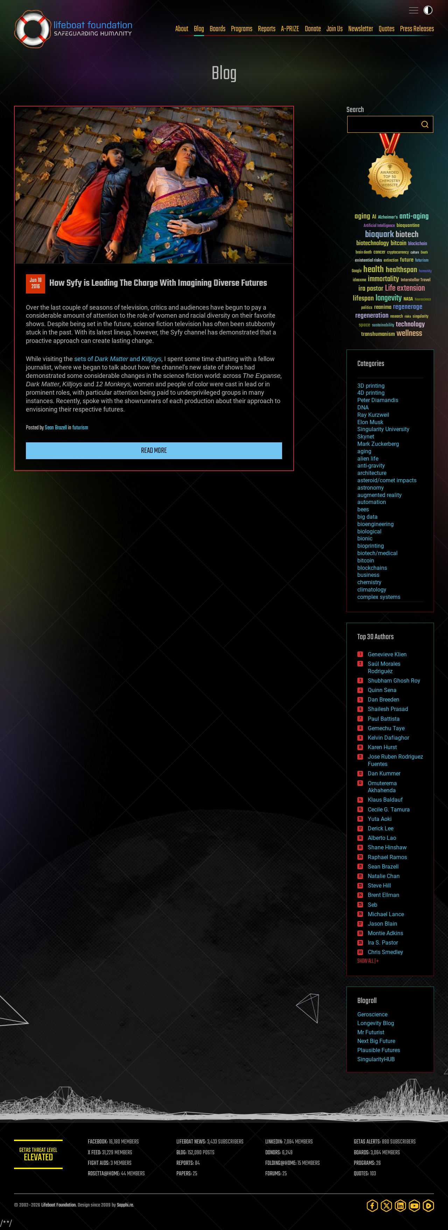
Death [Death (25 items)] (424, 253)
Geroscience (372, 1014)
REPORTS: (185, 1163)
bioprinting (370, 546)
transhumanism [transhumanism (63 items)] (378, 334)
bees (363, 509)
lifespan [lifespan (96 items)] (363, 299)
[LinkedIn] (400, 1206)
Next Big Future (376, 1041)
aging (364, 451)
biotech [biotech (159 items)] (407, 235)
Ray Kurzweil (373, 415)
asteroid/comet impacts (386, 480)
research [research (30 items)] (396, 317)
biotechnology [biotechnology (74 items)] (372, 243)
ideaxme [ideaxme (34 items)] (359, 280)
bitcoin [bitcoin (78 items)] (398, 243)
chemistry (369, 582)
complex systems (378, 597)
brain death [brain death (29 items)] (364, 252)
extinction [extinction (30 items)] (391, 260)
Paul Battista (384, 719)
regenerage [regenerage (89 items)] (407, 307)
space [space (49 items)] (364, 325)
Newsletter (360, 29)
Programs (241, 29)
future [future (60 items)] (406, 260)
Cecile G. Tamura (389, 809)
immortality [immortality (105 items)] (383, 279)
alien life (367, 458)
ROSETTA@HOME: (104, 1174)
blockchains (372, 568)
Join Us (335, 29)
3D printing (371, 385)
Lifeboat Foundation (58, 1205)
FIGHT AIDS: (99, 1163)
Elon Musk (370, 422)
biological (369, 531)
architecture (371, 473)
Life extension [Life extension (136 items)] (405, 288)
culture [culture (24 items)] (415, 253)
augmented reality (379, 495)
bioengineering (375, 524)
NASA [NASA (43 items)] (408, 299)
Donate (313, 29)
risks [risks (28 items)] (408, 317)
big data (367, 516)
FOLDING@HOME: (281, 1163)
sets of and (117, 358)
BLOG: (182, 1153)
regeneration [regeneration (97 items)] (371, 316)
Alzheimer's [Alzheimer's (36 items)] (388, 217)
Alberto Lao (382, 838)
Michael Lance (386, 914)
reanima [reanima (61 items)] (382, 307)
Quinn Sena (382, 690)
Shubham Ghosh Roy (394, 680)
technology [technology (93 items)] (410, 325)
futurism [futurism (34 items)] (421, 260)
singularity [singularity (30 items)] (420, 317)
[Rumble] (428, 1206)
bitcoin (365, 560)
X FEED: (95, 1153)
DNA (363, 407)
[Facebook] (372, 1206)
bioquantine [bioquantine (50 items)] (408, 225)
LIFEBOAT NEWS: (191, 1142)
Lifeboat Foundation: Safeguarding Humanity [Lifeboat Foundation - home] (73, 29)
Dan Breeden (383, 699)
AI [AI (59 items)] (374, 217)
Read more (154, 451)
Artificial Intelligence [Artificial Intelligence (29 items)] (379, 226)
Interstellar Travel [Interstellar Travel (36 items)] (415, 280)
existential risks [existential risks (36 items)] (368, 260)
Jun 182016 (36, 283)
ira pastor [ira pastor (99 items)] (370, 289)
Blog (199, 29)
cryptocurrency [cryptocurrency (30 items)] (398, 252)
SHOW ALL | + (368, 961)
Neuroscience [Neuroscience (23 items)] (423, 300)
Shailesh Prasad (388, 709)
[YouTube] (414, 1206)
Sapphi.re (125, 1205)
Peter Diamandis (377, 400)
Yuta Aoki (380, 819)
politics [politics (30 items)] (366, 308)
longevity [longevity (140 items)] (389, 298)
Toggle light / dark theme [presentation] (428, 10)
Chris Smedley (385, 952)
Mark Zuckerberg (378, 444)
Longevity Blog (375, 1023)
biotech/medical (377, 553)
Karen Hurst (382, 747)
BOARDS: (362, 1153)
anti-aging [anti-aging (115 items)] (414, 216)
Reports (266, 29)
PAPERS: (184, 1174)
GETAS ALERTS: (367, 1142)
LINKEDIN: (274, 1142)
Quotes (386, 29)
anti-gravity (371, 465)
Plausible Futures (378, 1050)
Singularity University (383, 429)
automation (371, 502)
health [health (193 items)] (373, 270)
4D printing (371, 392)
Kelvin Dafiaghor (388, 737)
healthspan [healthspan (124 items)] (401, 270)
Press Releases (417, 29)
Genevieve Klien (387, 654)
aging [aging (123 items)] (362, 216)
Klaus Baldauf (385, 799)
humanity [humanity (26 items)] (425, 271)
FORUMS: (274, 1174)
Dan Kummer (384, 773)
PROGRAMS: (365, 1163)
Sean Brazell (56, 428)
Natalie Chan (384, 876)
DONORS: (273, 1153)
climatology (371, 589)
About (181, 29)
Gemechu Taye (386, 728)
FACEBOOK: (98, 1142)
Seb (372, 904)
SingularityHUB (376, 1059)
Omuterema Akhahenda (382, 787)
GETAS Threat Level (38, 1155)
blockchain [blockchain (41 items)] (417, 244)
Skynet (365, 436)
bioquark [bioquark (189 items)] (379, 235)
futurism (80, 428)
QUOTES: (361, 1174)
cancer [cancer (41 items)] (379, 252)
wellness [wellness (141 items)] (409, 333)
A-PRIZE (290, 29)
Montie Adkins (385, 933)
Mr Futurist (370, 1032)
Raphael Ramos (387, 857)
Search (424, 124)
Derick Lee (380, 828)
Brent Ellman (383, 895)
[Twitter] (386, 1206)
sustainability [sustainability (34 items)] (383, 325)
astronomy (370, 487)
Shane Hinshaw (387, 847)
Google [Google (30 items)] (357, 271)
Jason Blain (382, 923)
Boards (217, 29)
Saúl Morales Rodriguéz (384, 668)
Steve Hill (379, 885)
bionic (364, 538)
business (368, 575)
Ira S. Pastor (383, 942)
